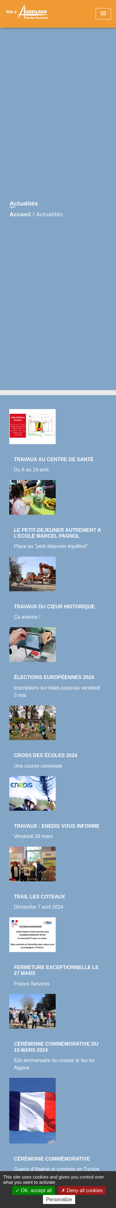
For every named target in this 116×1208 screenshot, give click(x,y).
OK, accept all (33, 1190)
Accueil (20, 214)
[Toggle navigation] (103, 14)
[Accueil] (28, 13)
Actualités (49, 214)
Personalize (59, 1199)
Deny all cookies (82, 1190)
